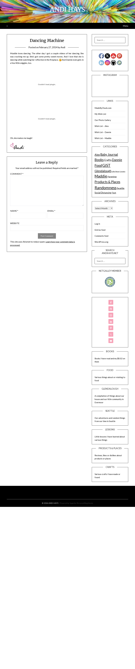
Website (14, 223)
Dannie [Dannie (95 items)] (117, 160)
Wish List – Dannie (103, 132)
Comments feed (101, 236)
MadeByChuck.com (103, 108)
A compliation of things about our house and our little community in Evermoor (109, 399)
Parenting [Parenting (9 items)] (112, 176)
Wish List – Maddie (103, 138)
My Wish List (100, 114)
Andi (63, 47)
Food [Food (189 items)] (98, 165)
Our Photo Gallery (103, 120)
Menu (125, 25)
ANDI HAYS (67, 9)
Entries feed (100, 230)
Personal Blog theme (85, 503)
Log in (97, 224)
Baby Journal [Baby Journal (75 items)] (109, 154)
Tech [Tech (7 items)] (114, 193)
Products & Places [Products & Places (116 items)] (107, 182)
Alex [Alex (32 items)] (97, 154)
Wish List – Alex (102, 126)
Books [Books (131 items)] (99, 160)
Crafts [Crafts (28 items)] (108, 159)
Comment (16, 174)
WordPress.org (101, 242)
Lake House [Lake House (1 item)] (116, 171)
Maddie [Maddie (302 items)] (101, 176)
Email (51, 211)
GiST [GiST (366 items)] (106, 165)
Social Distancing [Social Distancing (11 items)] (103, 192)
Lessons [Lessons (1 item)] (122, 171)
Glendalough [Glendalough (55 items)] (103, 171)
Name (14, 211)
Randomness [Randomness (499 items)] (105, 187)
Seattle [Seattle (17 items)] (120, 188)
